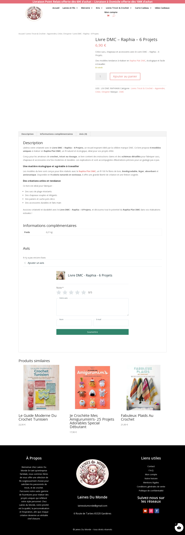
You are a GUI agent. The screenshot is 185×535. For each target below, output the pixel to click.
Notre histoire (151, 478)
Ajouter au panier (125, 76)
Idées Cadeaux (162, 8)
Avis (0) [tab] (83, 134)
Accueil (55, 8)
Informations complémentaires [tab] (56, 134)
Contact (151, 466)
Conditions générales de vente (151, 486)
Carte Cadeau (142, 8)
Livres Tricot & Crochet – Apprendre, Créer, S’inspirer (49, 33)
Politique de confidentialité (151, 490)
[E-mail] (111, 323)
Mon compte (110, 12)
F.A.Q (151, 470)
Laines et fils (69, 8)
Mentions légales (151, 482)
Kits (98, 8)
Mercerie (85, 8)
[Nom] (74, 323)
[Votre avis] (92, 307)
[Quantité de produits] (101, 76)
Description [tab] (28, 134)
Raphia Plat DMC (138, 60)
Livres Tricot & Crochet (117, 8)
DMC (121, 91)
